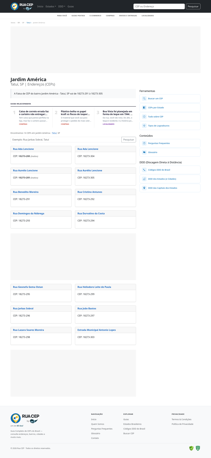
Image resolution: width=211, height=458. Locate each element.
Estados (50, 6)
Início (40, 6)
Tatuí (54, 133)
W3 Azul (20, 426)
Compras (110, 15)
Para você (62, 15)
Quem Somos (97, 424)
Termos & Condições (181, 419)
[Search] (159, 6)
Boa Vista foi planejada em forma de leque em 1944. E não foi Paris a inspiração (117, 114)
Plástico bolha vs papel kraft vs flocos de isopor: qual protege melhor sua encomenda (74, 115)
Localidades (148, 15)
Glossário (95, 433)
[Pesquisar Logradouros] (66, 139)
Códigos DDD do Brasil (134, 428)
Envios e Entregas (128, 15)
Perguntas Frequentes (101, 428)
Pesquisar (193, 6)
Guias (71, 6)
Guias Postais (78, 15)
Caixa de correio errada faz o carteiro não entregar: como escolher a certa (34, 114)
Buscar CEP (128, 433)
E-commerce (95, 15)
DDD (60, 6)
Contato (95, 438)
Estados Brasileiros (132, 424)
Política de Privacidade (182, 424)
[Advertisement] (105, 49)
